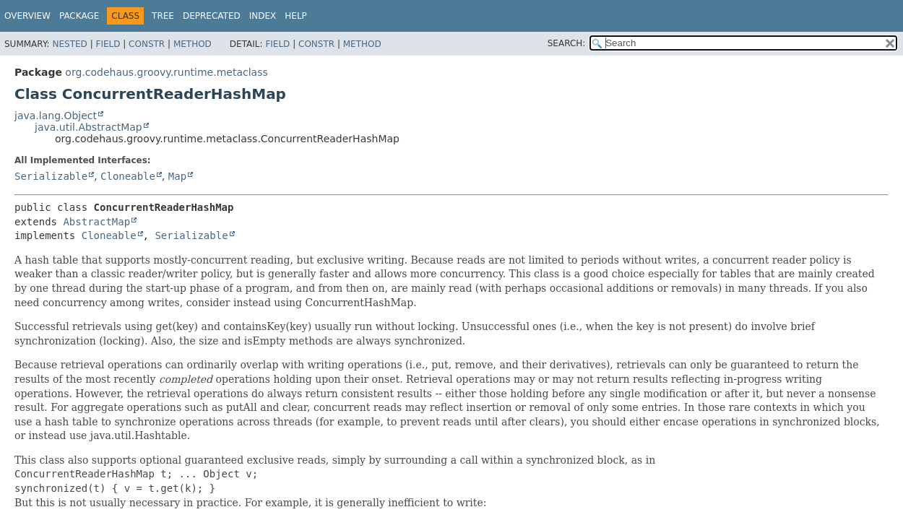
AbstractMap (96, 222)
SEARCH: (567, 43)
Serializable (50, 176)
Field (107, 44)
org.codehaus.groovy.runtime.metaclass (166, 72)
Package (79, 16)
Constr (147, 44)
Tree (163, 16)
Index (263, 16)
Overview (27, 16)
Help (296, 16)
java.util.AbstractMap (88, 127)
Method (192, 44)
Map (177, 176)
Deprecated (212, 16)
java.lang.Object (55, 115)
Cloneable (127, 176)
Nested (69, 44)
